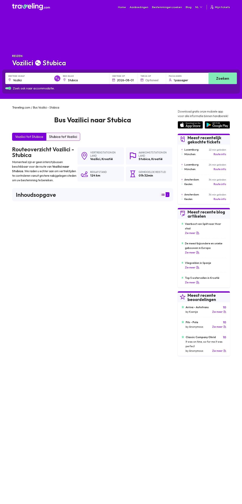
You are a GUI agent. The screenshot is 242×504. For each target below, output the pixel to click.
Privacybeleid (131, 444)
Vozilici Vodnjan (76, 381)
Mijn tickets (220, 7)
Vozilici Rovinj (21, 381)
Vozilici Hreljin (128, 413)
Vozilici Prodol (76, 413)
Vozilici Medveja (130, 387)
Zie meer (192, 233)
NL (199, 7)
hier (26, 272)
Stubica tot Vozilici (63, 136)
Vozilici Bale (127, 355)
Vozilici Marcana (77, 374)
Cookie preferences (135, 448)
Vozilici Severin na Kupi (27, 387)
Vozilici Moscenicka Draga (83, 387)
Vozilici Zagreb (22, 368)
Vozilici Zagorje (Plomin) (28, 355)
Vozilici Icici (74, 394)
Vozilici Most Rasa (24, 374)
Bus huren (183, 452)
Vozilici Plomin (129, 368)
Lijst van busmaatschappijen (194, 448)
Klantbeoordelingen (189, 444)
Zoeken (222, 78)
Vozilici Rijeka (128, 361)
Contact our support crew (37, 457)
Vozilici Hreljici (129, 400)
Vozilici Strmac (22, 400)
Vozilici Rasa (74, 368)
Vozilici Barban (76, 400)
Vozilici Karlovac (23, 394)
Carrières (183, 440)
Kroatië (107, 159)
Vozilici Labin (128, 374)
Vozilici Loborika (130, 407)
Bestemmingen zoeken (167, 7)
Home (122, 7)
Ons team (74, 448)
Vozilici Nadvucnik (78, 407)
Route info (220, 154)
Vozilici (95, 159)
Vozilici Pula (74, 361)
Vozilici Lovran (22, 407)
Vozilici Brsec (21, 361)
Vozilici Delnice (76, 355)
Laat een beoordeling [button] (150, 305)
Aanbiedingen (139, 7)
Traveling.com (46, 486)
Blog (189, 7)
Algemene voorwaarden (137, 440)
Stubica (144, 159)
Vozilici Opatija (129, 381)
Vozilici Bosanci (23, 413)
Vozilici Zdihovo (130, 394)
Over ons (74, 444)
